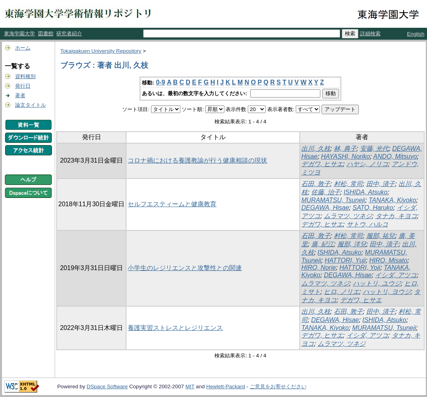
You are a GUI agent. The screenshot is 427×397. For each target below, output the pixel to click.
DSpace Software (107, 386)
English (416, 34)
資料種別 (25, 76)
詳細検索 (370, 33)
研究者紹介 (69, 33)
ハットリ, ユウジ (377, 283)
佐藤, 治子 (325, 192)
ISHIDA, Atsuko (366, 192)
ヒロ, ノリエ (341, 291)
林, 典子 (345, 148)
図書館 (46, 33)
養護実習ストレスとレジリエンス (175, 327)
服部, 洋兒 (351, 244)
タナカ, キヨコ (396, 216)
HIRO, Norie (318, 267)
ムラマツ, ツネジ (348, 216)
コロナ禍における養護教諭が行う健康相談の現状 (197, 160)
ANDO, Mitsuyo (395, 156)
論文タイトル (30, 105)
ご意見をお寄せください (278, 386)
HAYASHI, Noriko (345, 156)
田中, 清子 (380, 183)
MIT (190, 386)
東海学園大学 (19, 33)
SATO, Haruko (372, 207)
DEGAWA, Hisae (325, 207)
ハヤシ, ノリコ (367, 164)
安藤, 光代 (374, 148)
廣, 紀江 (322, 244)
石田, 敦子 (315, 183)
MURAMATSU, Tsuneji (333, 200)
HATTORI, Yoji (359, 267)
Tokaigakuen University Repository (100, 51)
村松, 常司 (348, 183)
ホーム (23, 48)
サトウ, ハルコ (367, 224)
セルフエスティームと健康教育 (172, 204)
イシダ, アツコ (396, 275)
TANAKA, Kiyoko (392, 200)
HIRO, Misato (388, 260)
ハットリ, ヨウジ (387, 291)
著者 (20, 95)
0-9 (160, 82)
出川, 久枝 (315, 148)
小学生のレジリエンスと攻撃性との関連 (185, 268)
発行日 (23, 86)
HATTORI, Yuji (345, 260)
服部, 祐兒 (380, 235)
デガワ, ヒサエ (322, 164)
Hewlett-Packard (225, 386)
